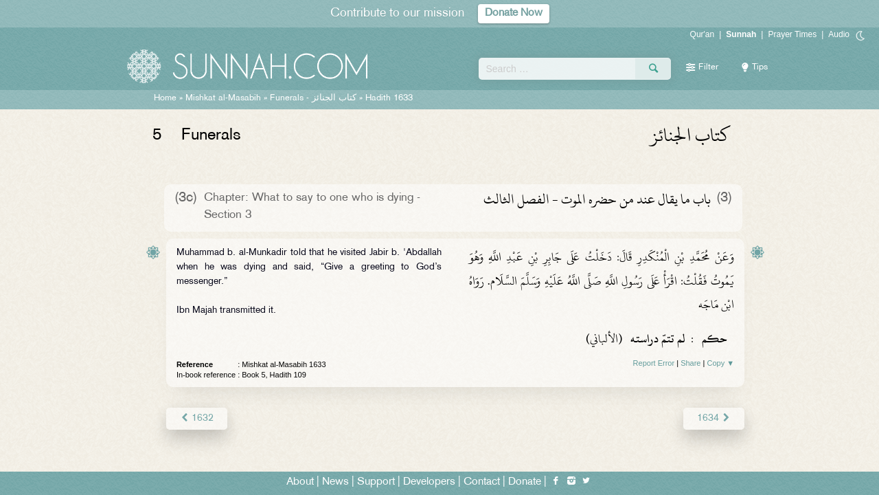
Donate (524, 482)
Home (165, 98)
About (300, 482)
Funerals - (313, 98)
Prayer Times (792, 34)
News (335, 482)
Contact (482, 482)
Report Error (654, 363)
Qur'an (702, 34)
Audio (838, 34)
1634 (714, 418)
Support (376, 482)
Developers (429, 482)
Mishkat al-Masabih (223, 98)
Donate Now (514, 13)
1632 (197, 418)
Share (690, 363)
